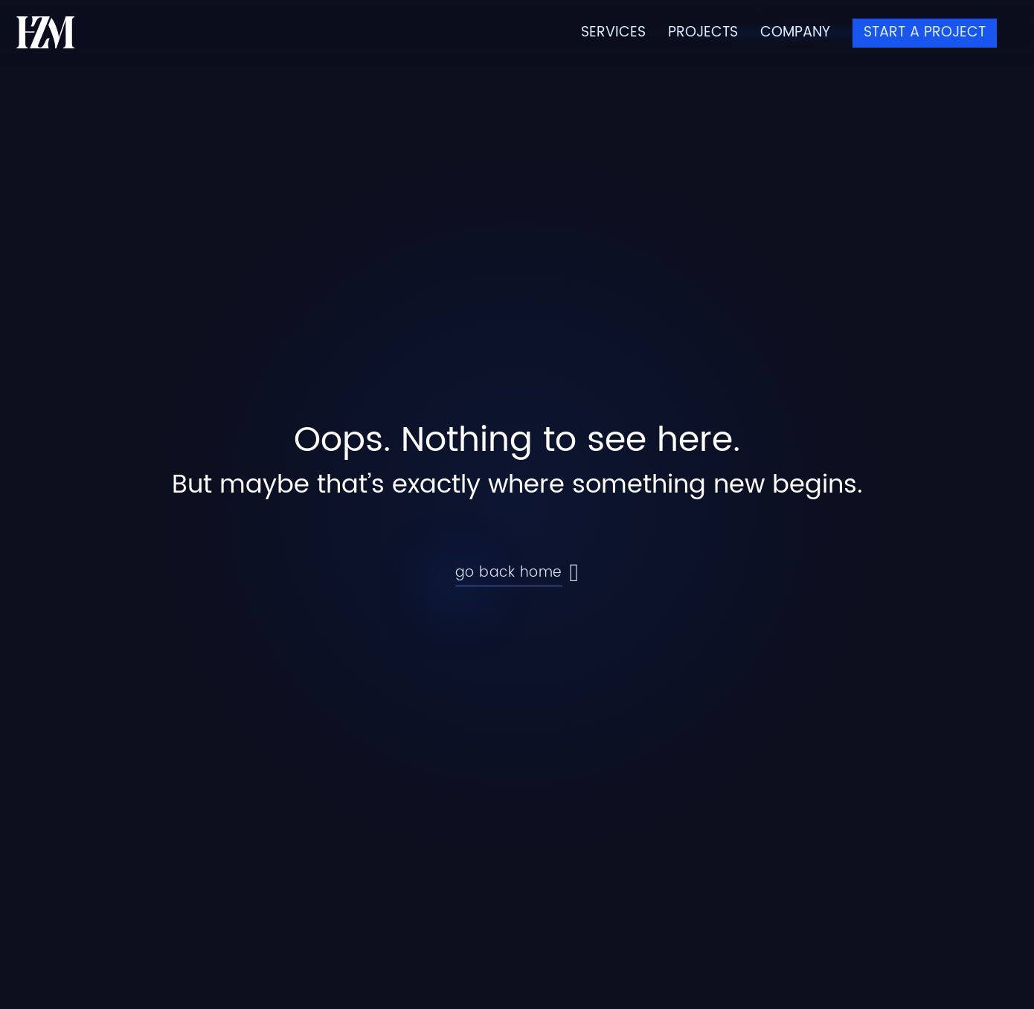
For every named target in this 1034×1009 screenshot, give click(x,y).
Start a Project (925, 32)
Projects (703, 33)
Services (613, 33)
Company (795, 33)
